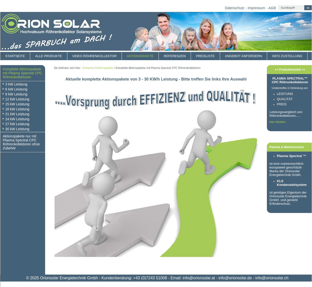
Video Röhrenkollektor (94, 56)
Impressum (256, 8)
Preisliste (205, 56)
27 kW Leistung (17, 124)
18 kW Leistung (17, 109)
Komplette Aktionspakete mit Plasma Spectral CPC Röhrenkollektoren (22, 73)
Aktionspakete (140, 56)
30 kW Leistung (17, 129)
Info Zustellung (287, 56)
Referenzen (175, 56)
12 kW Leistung (17, 99)
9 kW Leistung (16, 94)
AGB (272, 8)
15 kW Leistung (17, 104)
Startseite (15, 56)
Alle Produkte (48, 56)
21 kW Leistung (17, 114)
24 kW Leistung (17, 119)
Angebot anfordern (243, 56)
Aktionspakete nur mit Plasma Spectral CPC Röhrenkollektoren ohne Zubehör (21, 142)
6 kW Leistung (16, 89)
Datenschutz (234, 8)
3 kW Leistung (16, 84)
